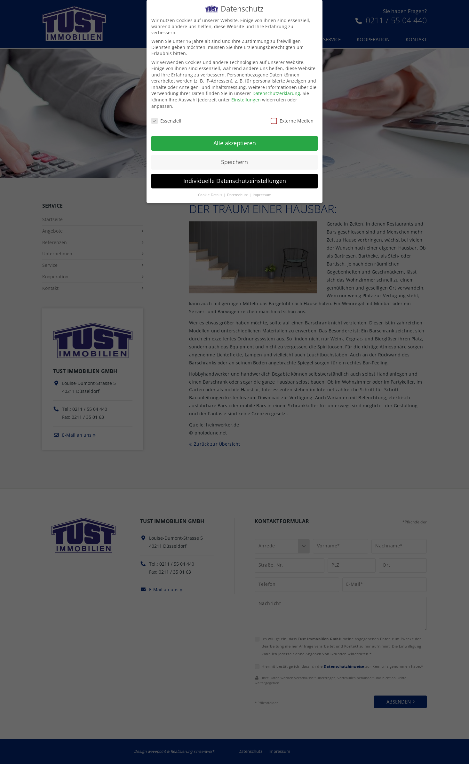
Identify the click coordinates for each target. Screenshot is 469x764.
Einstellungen (246, 100)
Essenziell (166, 121)
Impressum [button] (262, 195)
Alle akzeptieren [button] (234, 143)
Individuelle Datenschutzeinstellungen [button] (234, 181)
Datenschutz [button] (238, 195)
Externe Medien (292, 121)
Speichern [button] (234, 162)
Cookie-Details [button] (210, 195)
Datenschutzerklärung (276, 93)
